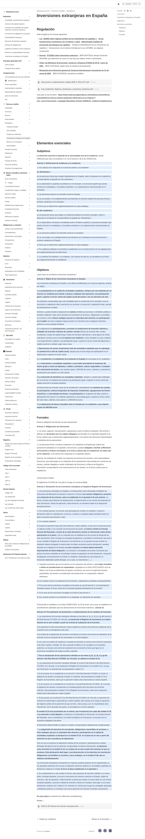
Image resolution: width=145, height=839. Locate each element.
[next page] (102, 819)
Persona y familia (58, 11)
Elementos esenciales (124, 24)
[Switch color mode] (119, 4)
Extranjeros (71, 11)
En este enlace (43, 796)
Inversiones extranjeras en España (128, 17)
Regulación (121, 21)
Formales (122, 34)
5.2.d (85, 482)
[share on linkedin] (131, 11)
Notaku (47, 831)
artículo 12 (99, 608)
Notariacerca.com (43, 11)
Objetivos (122, 31)
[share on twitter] (125, 11)
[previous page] (46, 819)
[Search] (132, 4)
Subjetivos (122, 28)
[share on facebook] (128, 11)
